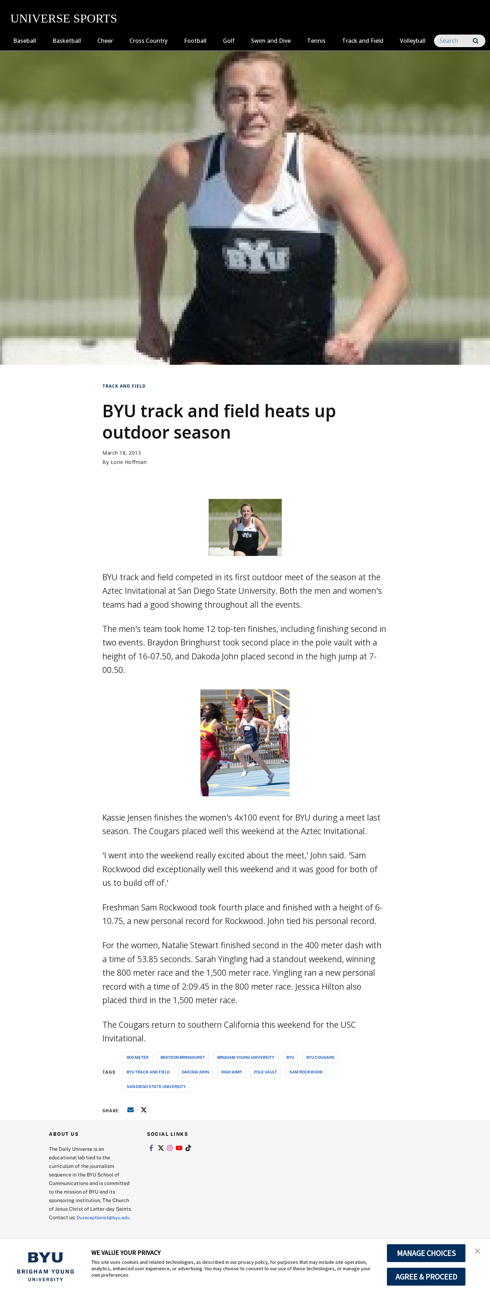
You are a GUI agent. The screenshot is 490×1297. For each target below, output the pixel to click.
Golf (229, 41)
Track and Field (362, 41)
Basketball (66, 41)
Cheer (105, 41)
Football (195, 41)
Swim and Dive (271, 41)
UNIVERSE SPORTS (63, 18)
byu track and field (148, 1071)
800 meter (137, 1057)
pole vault (265, 1071)
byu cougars (320, 1057)
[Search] (459, 41)
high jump (231, 1071)
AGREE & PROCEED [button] (426, 1277)
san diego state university (156, 1086)
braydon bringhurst (182, 1057)
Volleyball (412, 41)
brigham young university (245, 1057)
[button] (478, 1251)
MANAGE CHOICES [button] (426, 1253)
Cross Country (148, 41)
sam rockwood (306, 1071)
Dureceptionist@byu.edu (77, 1226)
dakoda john (195, 1071)
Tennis (316, 41)
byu (290, 1057)
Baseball (24, 41)
